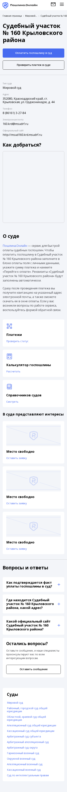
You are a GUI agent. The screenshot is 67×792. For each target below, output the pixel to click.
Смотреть (12, 402)
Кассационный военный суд (24, 770)
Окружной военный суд (21, 759)
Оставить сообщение (34, 669)
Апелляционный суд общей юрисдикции (31, 725)
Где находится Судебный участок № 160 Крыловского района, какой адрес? (30, 604)
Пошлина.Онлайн (15, 246)
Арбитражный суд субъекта (24, 736)
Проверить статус (17, 341)
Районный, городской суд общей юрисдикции (27, 710)
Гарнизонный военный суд (23, 753)
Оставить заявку (16, 458)
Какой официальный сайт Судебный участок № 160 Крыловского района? (28, 625)
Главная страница (12, 16)
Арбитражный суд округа (22, 748)
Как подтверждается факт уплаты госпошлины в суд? (29, 584)
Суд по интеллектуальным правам (28, 775)
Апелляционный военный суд (25, 764)
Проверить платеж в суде (33, 65)
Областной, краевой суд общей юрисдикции (26, 718)
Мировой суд (31, 16)
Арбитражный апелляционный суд (28, 742)
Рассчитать (13, 371)
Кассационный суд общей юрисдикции (30, 731)
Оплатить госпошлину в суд (33, 53)
